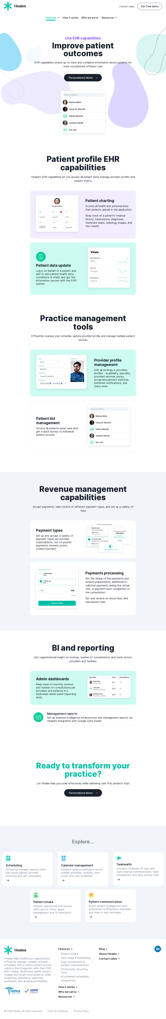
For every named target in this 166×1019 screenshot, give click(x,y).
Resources (109, 17)
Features (52, 17)
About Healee (108, 953)
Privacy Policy (81, 1011)
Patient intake (69, 953)
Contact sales (126, 6)
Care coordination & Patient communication (75, 963)
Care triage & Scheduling (75, 957)
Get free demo (150, 6)
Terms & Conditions (58, 1011)
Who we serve (90, 17)
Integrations (68, 980)
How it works (70, 17)
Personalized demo (81, 77)
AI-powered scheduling (75, 976)
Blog (102, 949)
